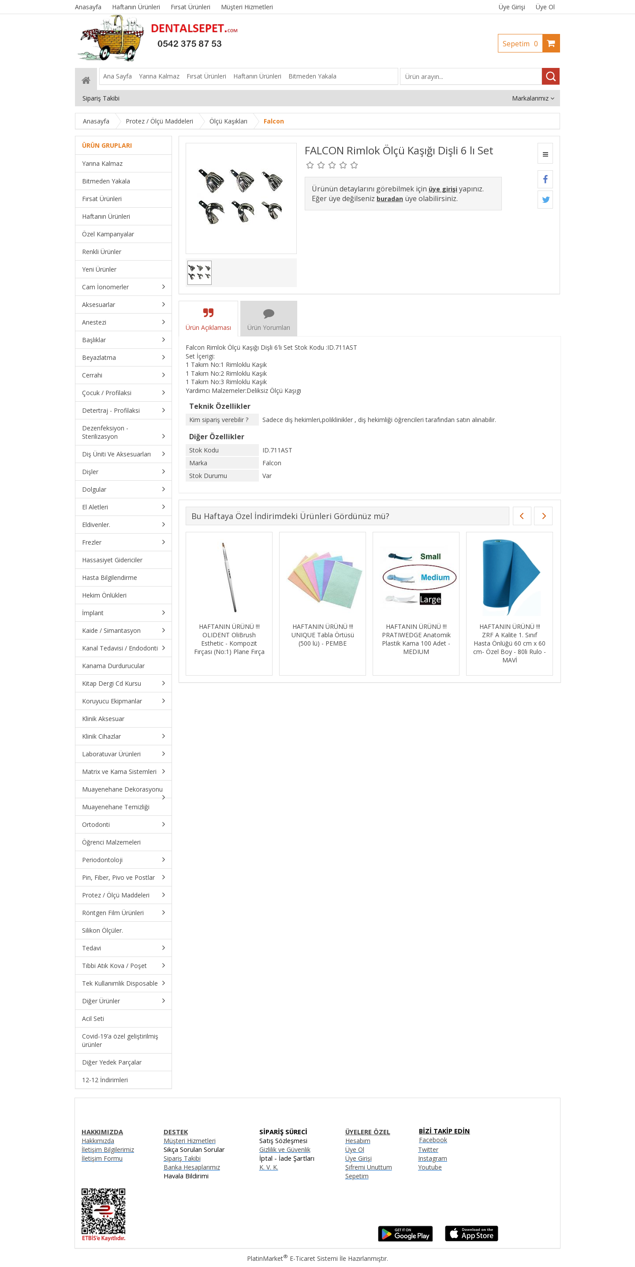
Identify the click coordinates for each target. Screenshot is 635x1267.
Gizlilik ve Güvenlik (284, 1149)
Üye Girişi (512, 7)
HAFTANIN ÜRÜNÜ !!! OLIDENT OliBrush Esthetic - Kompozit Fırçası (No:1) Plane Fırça (229, 639)
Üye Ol (545, 7)
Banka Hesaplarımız (192, 1167)
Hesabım (357, 1140)
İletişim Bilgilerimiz (108, 1149)
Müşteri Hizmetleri (190, 1140)
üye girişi (443, 189)
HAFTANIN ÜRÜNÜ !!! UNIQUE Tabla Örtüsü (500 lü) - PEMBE (322, 634)
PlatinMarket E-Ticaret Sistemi (292, 1258)
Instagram (432, 1158)
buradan (390, 198)
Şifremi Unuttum (368, 1167)
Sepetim (522, 44)
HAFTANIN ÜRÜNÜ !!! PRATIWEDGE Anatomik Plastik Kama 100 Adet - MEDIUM (416, 639)
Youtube (430, 1167)
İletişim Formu (102, 1158)
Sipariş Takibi (182, 1158)
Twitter (428, 1149)
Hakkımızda (98, 1140)
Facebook (433, 1140)
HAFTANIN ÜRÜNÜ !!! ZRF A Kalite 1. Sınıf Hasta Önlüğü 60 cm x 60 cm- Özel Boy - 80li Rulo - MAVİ (509, 643)
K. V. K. (268, 1167)
